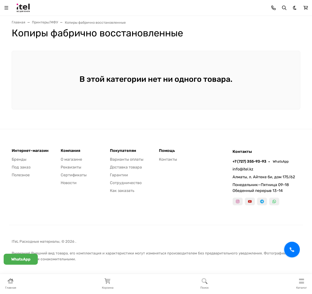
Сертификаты (74, 175)
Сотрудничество (126, 182)
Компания (70, 151)
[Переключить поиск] (284, 8)
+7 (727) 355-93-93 (249, 161)
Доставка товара (126, 167)
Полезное (21, 175)
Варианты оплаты (126, 159)
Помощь (167, 151)
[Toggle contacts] (273, 8)
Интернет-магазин (30, 151)
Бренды (19, 159)
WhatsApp (281, 161)
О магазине (71, 159)
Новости (69, 182)
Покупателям (123, 151)
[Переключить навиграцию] (6, 8)
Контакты (168, 159)
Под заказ (21, 167)
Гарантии (119, 175)
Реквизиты (71, 167)
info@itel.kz (243, 169)
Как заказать (122, 190)
